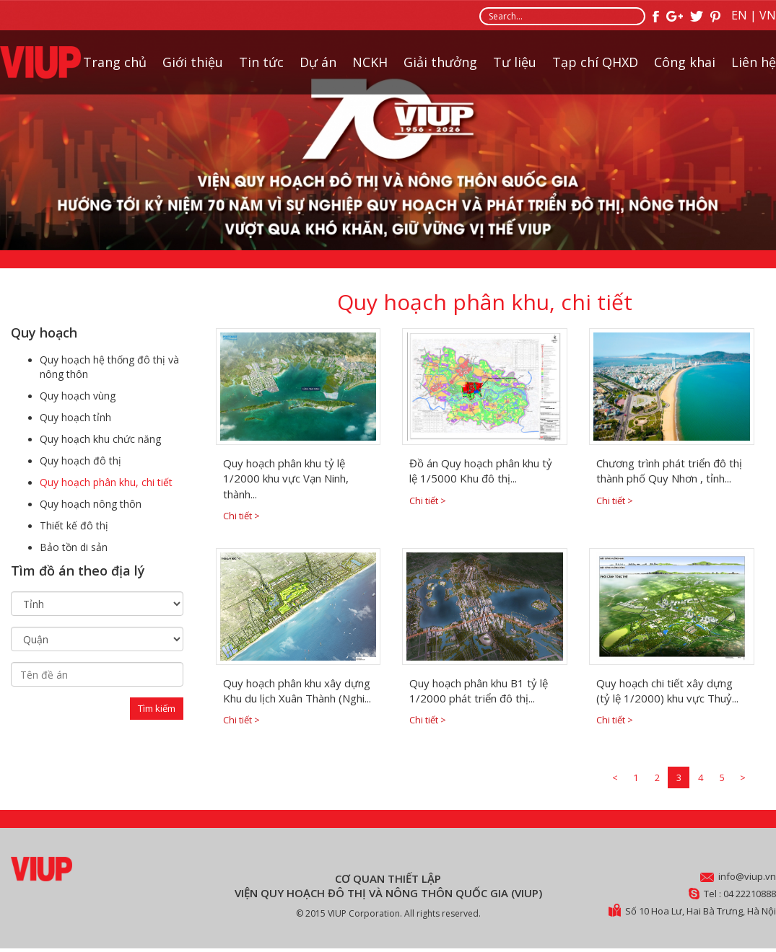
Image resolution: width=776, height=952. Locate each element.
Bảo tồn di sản (74, 547)
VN (767, 15)
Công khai (684, 62)
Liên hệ (753, 62)
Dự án (318, 62)
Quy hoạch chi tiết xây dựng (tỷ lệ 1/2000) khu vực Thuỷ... (667, 690)
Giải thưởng (440, 62)
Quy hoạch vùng (77, 395)
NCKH (370, 62)
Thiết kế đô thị (74, 525)
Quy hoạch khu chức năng (100, 439)
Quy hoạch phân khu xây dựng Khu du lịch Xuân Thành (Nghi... (297, 690)
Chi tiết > (241, 515)
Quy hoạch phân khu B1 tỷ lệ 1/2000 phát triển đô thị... (478, 690)
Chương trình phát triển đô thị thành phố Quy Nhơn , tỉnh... (669, 470)
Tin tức (261, 62)
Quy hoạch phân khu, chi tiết (106, 482)
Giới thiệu (192, 62)
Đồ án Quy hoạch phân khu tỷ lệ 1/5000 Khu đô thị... (480, 470)
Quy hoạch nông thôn (90, 504)
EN (739, 15)
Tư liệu (514, 62)
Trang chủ (115, 62)
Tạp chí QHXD (595, 62)
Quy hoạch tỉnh (75, 417)
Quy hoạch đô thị (80, 460)
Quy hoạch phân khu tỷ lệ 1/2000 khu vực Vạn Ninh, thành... (286, 478)
